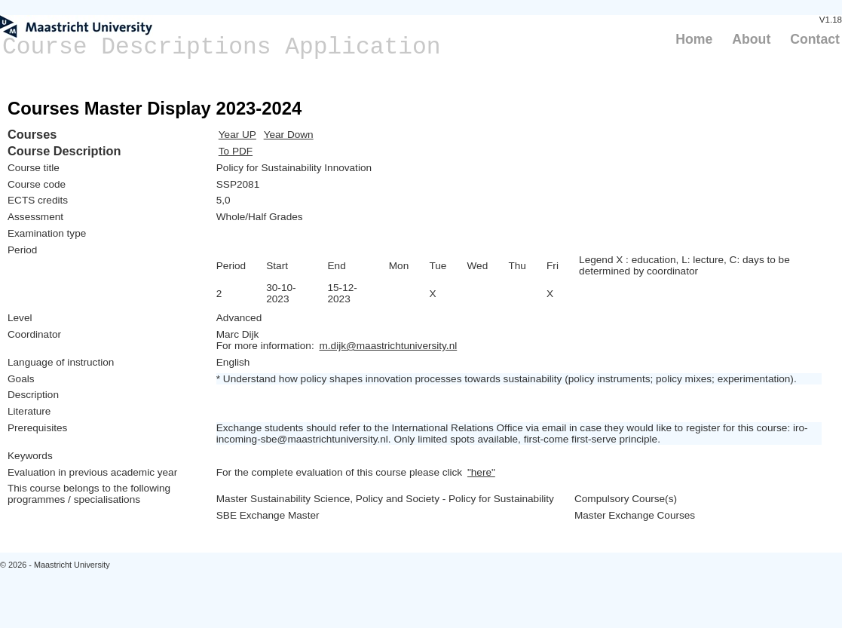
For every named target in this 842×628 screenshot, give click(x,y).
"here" (481, 472)
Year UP (237, 134)
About (751, 39)
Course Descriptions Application (221, 47)
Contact (815, 39)
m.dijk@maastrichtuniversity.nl (388, 345)
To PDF (236, 151)
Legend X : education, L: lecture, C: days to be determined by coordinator (684, 265)
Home (693, 39)
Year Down (289, 134)
